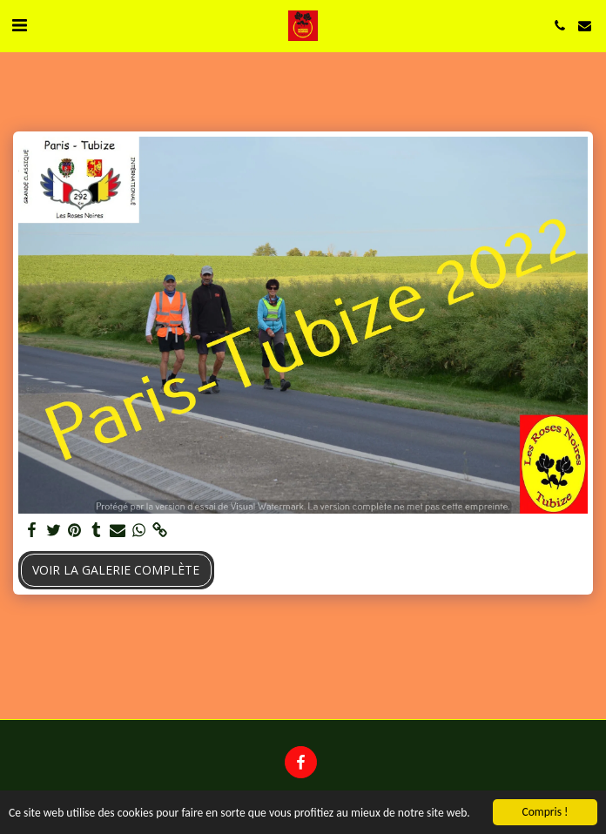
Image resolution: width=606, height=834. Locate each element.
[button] (19, 25)
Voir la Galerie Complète (115, 570)
